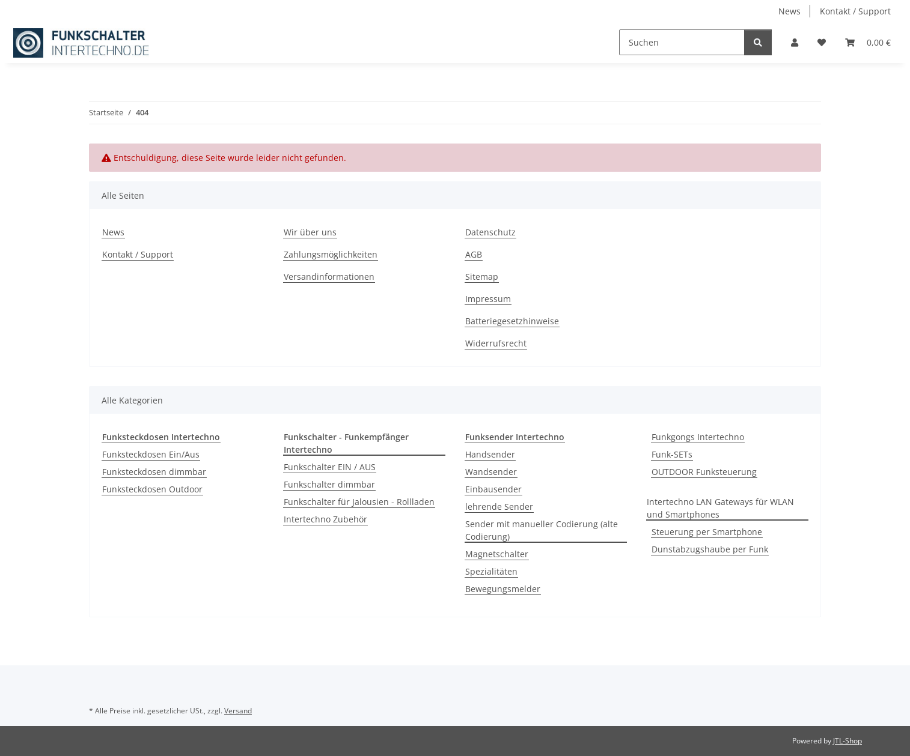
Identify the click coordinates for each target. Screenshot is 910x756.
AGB (473, 254)
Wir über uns (310, 232)
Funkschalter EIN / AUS (330, 467)
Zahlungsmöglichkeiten (330, 254)
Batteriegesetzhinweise (512, 321)
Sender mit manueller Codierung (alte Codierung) (541, 530)
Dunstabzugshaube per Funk (710, 549)
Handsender (490, 454)
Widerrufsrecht (496, 343)
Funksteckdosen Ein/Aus (151, 454)
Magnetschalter (496, 554)
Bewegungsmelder (502, 588)
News (789, 11)
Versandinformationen (329, 276)
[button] (794, 42)
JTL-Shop (847, 741)
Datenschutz (490, 232)
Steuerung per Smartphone (707, 531)
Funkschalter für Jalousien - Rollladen (359, 501)
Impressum (488, 298)
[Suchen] (682, 42)
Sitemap (481, 276)
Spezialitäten (491, 571)
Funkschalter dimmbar (329, 484)
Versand (238, 711)
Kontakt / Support (855, 11)
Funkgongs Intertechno (698, 437)
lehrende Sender (499, 506)
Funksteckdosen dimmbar (154, 471)
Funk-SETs (672, 454)
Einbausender (493, 489)
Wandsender (491, 471)
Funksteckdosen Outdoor (152, 489)
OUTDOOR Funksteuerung (704, 471)
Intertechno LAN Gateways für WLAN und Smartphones (720, 508)
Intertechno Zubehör (325, 519)
